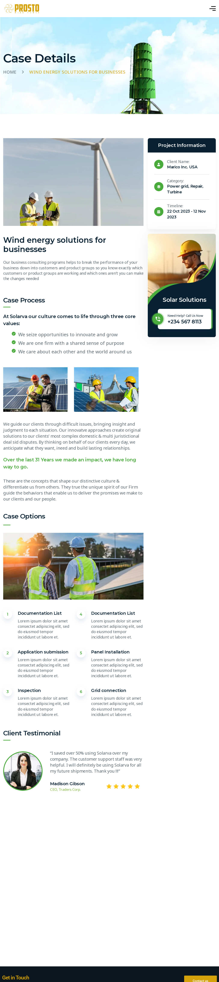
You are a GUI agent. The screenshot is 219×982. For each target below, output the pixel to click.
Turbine (174, 192)
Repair (196, 186)
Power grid (177, 186)
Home (9, 72)
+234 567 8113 (184, 321)
